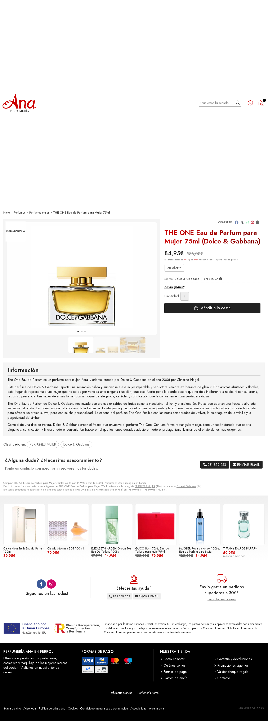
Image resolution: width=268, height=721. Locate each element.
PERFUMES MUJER (145, 486)
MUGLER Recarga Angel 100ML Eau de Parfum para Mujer (199, 549)
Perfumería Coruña (120, 693)
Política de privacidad (52, 708)
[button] (78, 331)
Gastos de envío (175, 678)
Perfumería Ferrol (148, 693)
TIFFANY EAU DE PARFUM (240, 548)
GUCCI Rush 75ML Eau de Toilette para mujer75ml (152, 549)
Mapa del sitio (12, 708)
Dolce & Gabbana (186, 486)
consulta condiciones (221, 599)
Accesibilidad (138, 708)
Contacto (223, 678)
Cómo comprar (174, 659)
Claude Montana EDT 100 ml (65, 548)
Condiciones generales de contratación (104, 708)
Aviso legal (29, 708)
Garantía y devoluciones (234, 659)
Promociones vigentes (233, 665)
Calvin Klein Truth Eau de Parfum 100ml (23, 549)
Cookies (73, 708)
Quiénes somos (175, 665)
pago (196, 259)
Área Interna (156, 708)
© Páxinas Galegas (251, 708)
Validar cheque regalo (233, 672)
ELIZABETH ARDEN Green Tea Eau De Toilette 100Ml (111, 549)
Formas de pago (175, 672)
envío (186, 259)
